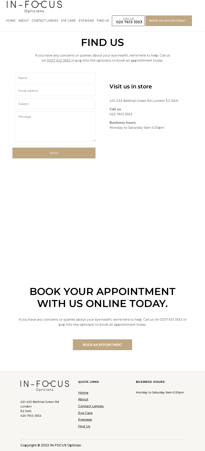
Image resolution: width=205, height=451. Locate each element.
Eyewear (86, 25)
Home (11, 25)
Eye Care (68, 25)
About (23, 25)
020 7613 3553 (129, 27)
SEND (53, 153)
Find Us (103, 25)
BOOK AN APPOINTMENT (167, 25)
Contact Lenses (45, 25)
